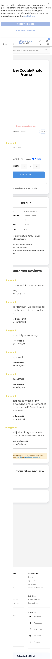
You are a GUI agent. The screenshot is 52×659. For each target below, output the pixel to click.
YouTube (37, 636)
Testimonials (7, 641)
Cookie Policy (29, 16)
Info (35, 188)
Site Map (5, 584)
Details (25, 203)
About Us (5, 580)
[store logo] (26, 41)
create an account (32, 457)
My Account (32, 580)
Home (4, 577)
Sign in (19, 457)
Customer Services (9, 615)
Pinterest (37, 642)
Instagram (38, 629)
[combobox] (26, 50)
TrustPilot (37, 616)
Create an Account (35, 588)
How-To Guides (34, 599)
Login (40, 44)
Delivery (5, 619)
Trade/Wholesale (8, 588)
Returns (5, 622)
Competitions (33, 603)
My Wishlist (32, 584)
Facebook (38, 623)
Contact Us (6, 626)
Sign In (30, 577)
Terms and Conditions (10, 603)
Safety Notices (7, 637)
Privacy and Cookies (10, 599)
